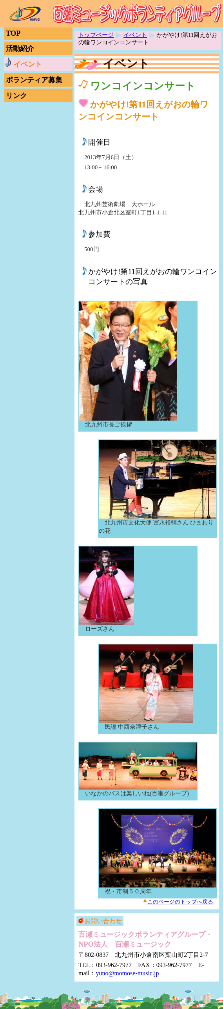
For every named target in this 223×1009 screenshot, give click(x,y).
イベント (28, 64)
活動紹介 (20, 49)
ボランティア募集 (34, 80)
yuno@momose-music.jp (127, 973)
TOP (13, 33)
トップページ (96, 35)
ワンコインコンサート (143, 86)
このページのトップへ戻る (180, 902)
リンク (16, 96)
